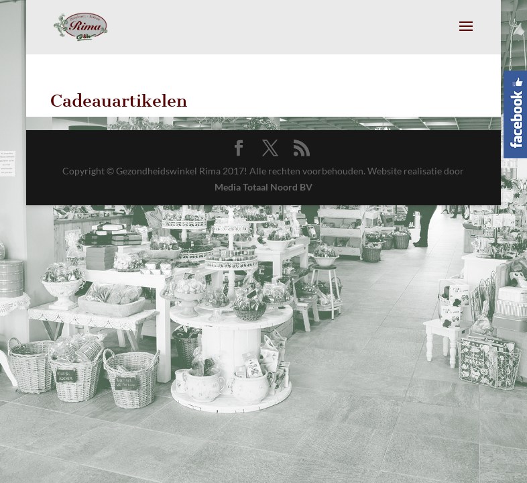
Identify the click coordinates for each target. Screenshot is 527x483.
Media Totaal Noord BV (263, 187)
